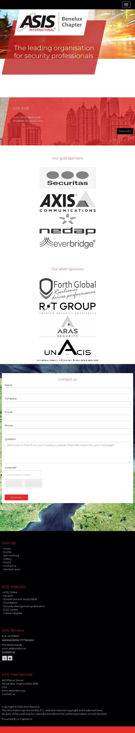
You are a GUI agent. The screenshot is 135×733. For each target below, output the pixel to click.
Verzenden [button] (16, 497)
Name (8, 385)
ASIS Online (10, 592)
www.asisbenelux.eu (14, 648)
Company (11, 398)
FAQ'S (7, 562)
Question (10, 439)
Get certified (11, 555)
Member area (11, 569)
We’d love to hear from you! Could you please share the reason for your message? (67, 452)
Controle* (10, 467)
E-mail (8, 412)
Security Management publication (24, 606)
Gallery (7, 558)
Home (7, 548)
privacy (29, 639)
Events (7, 551)
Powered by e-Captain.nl (17, 719)
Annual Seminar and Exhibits (20, 599)
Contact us (9, 565)
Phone (9, 425)
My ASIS (8, 595)
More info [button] (125, 131)
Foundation (10, 602)
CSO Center (10, 609)
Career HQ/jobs (12, 613)
